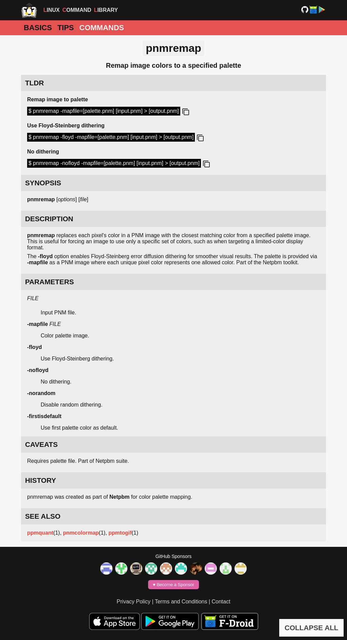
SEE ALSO (42, 516)
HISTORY (40, 480)
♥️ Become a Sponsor (173, 584)
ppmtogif (119, 533)
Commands (101, 27)
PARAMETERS (49, 282)
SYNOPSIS (43, 183)
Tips (65, 27)
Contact (221, 601)
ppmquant (40, 533)
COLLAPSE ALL (312, 628)
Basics (38, 27)
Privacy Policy (133, 601)
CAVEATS (41, 444)
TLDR (34, 83)
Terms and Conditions (181, 601)
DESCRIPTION (49, 219)
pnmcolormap (81, 533)
